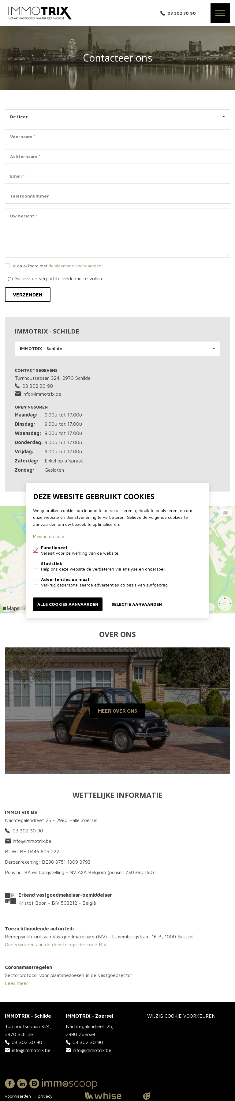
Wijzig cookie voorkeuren (181, 1016)
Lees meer (16, 983)
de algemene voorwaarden (75, 265)
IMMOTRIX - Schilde (41, 348)
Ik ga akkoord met (57, 265)
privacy (45, 1096)
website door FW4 (147, 1096)
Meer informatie (48, 535)
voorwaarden (18, 1096)
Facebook (10, 1083)
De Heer (19, 116)
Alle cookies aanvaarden (67, 603)
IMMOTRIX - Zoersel (89, 1016)
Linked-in (22, 1083)
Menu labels (220, 13)
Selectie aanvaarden (137, 603)
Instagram (34, 1083)
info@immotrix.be (38, 394)
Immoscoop (69, 1084)
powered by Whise (110, 1095)
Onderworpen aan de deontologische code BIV (55, 944)
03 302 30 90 (181, 13)
